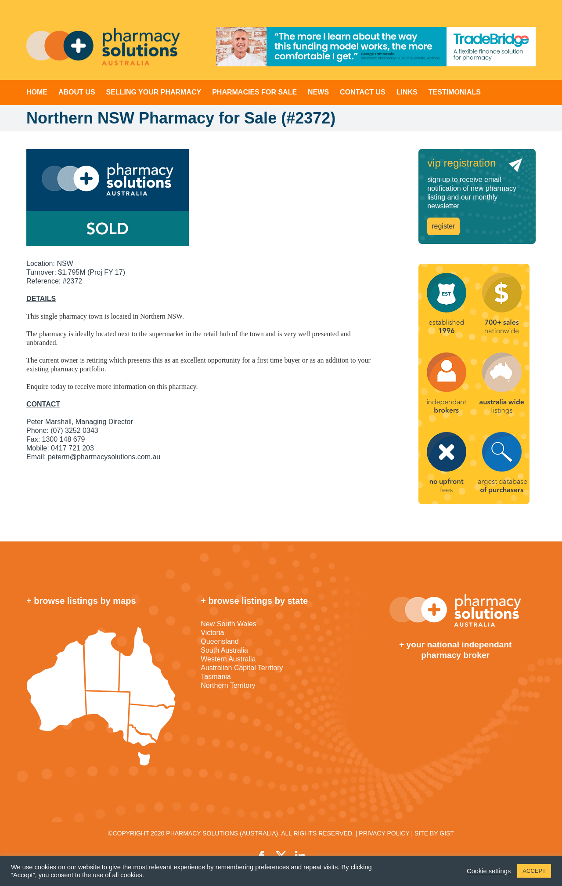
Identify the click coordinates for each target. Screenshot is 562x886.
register (443, 226)
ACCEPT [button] (534, 871)
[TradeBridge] (376, 46)
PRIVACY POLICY (384, 833)
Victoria (212, 632)
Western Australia (228, 659)
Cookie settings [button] (489, 871)
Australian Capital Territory (242, 668)
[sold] (204, 197)
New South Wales (228, 624)
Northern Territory (228, 685)
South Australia (224, 650)
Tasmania (216, 676)
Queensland (219, 641)
